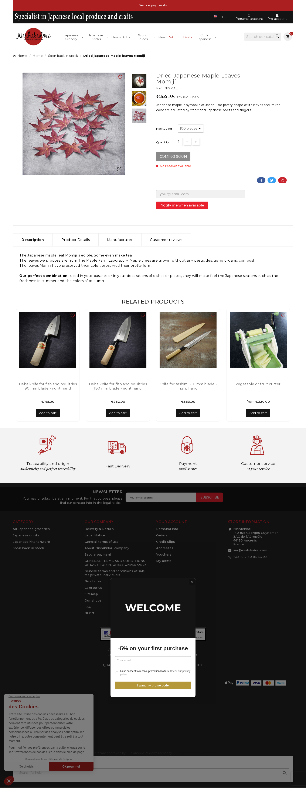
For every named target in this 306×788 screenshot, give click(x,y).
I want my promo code (153, 441)
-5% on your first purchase (153, 405)
